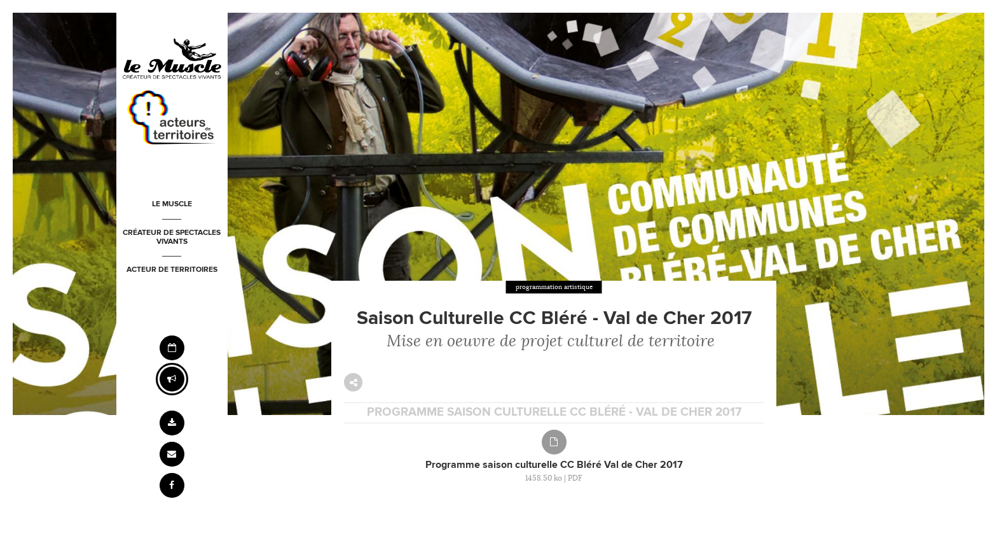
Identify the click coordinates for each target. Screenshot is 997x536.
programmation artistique (554, 287)
